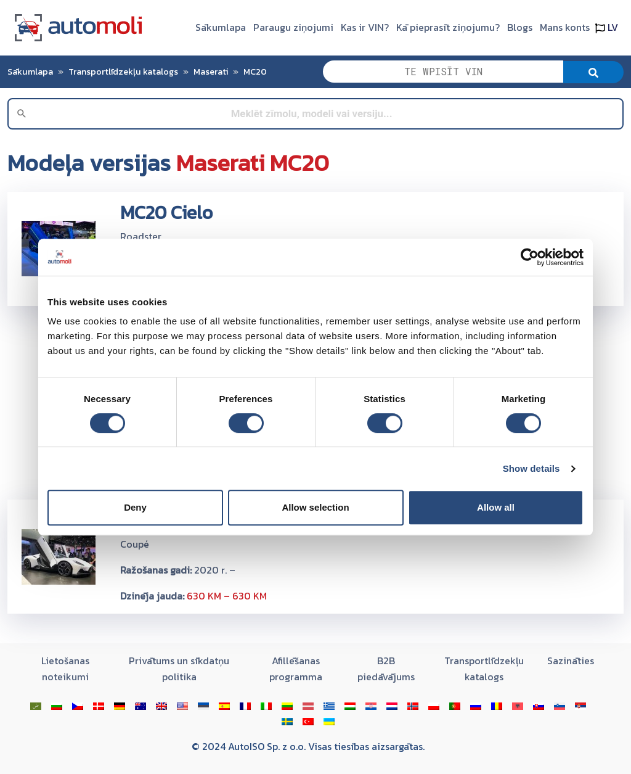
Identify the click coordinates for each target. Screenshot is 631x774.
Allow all (496, 507)
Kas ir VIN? (365, 27)
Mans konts (565, 27)
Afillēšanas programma (295, 668)
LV (606, 27)
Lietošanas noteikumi (65, 668)
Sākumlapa (220, 27)
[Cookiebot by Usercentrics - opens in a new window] (530, 257)
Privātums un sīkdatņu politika (179, 668)
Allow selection (315, 507)
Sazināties (570, 660)
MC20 (255, 71)
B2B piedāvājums (386, 668)
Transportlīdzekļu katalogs (123, 71)
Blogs (519, 27)
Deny (135, 507)
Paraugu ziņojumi (293, 27)
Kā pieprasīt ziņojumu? (448, 27)
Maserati (210, 71)
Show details (531, 468)
